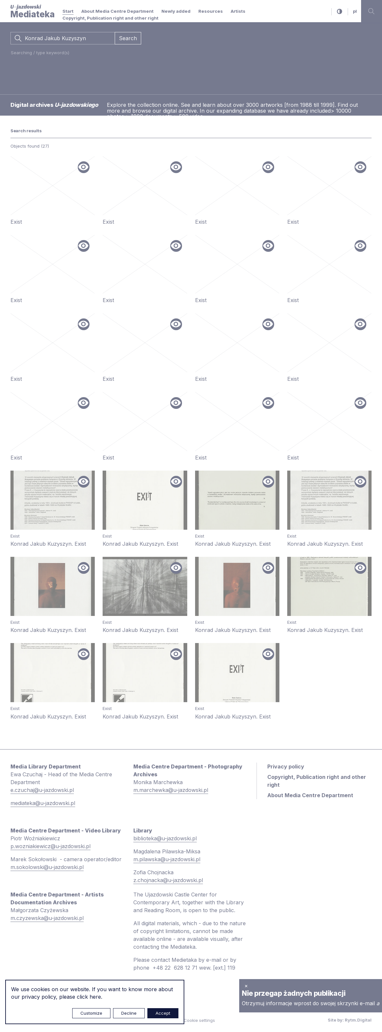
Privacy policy (285, 766)
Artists (238, 11)
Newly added (176, 11)
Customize (91, 1013)
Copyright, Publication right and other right (110, 18)
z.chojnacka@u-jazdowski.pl (168, 880)
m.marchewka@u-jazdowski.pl (170, 790)
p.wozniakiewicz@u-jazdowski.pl (50, 846)
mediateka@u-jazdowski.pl (42, 803)
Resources (210, 11)
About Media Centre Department (117, 11)
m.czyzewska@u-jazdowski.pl (47, 918)
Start (68, 11)
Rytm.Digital (358, 1020)
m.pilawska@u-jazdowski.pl (166, 859)
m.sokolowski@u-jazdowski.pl (47, 867)
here (95, 996)
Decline (129, 1013)
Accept (163, 1013)
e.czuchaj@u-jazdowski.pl (42, 790)
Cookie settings (199, 1020)
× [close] (246, 985)
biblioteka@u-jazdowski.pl (165, 838)
